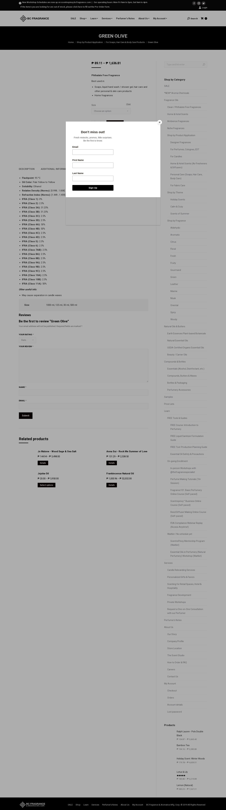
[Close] (159, 122)
